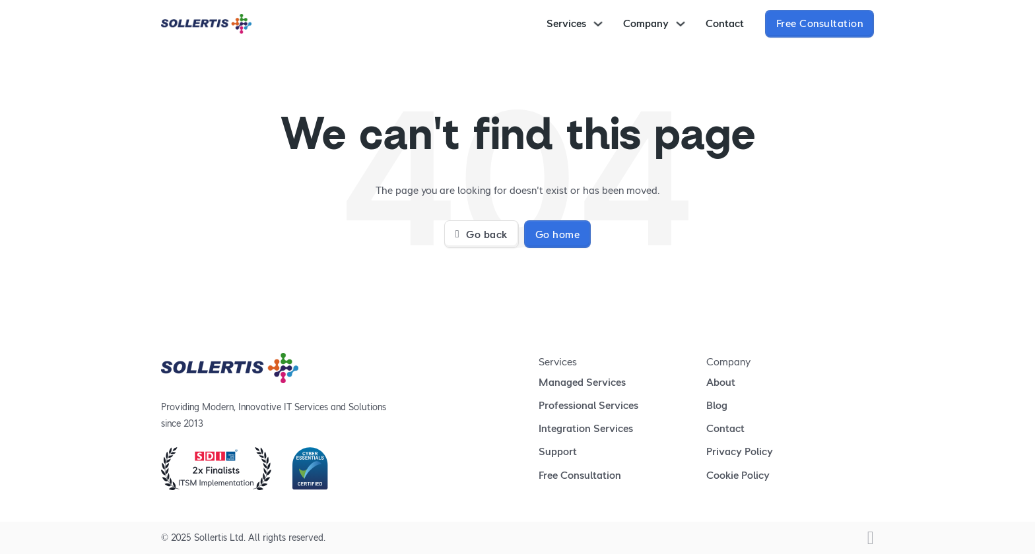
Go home (557, 234)
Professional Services (588, 405)
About (720, 382)
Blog (716, 405)
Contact (725, 23)
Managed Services (582, 382)
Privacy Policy (739, 451)
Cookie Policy (738, 475)
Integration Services (586, 428)
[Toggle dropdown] (598, 23)
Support (558, 451)
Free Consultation (819, 23)
